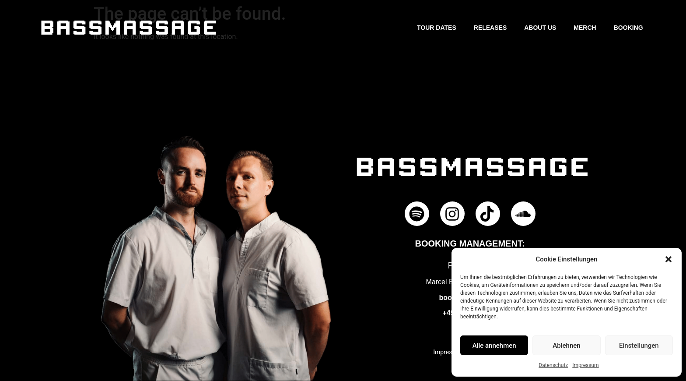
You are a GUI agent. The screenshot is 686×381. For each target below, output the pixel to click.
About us (540, 27)
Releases (490, 27)
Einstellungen (639, 345)
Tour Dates (436, 27)
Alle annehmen (494, 345)
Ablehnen (566, 345)
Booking (628, 27)
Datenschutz (553, 365)
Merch (585, 27)
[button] (668, 259)
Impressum (585, 365)
